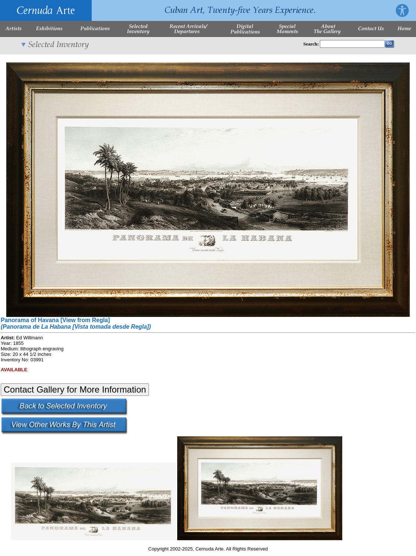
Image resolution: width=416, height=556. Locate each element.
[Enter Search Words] (352, 44)
